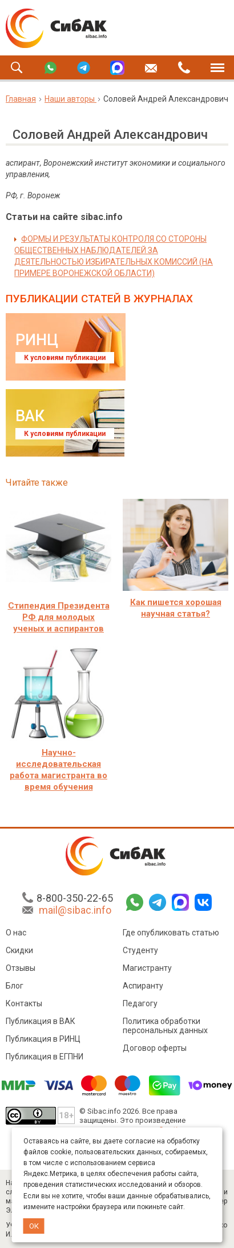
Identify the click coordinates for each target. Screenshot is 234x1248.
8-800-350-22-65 (75, 899)
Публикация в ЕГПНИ (44, 1057)
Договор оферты (155, 1048)
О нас (16, 933)
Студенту (140, 950)
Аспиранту (143, 986)
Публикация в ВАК (40, 1021)
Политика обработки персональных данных (165, 1026)
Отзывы (20, 968)
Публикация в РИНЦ (43, 1039)
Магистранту (147, 968)
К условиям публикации (65, 358)
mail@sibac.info (75, 911)
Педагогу (140, 1004)
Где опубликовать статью (171, 933)
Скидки (19, 950)
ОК (34, 1226)
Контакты (24, 1004)
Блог (14, 986)
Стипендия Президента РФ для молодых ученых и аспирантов (59, 617)
